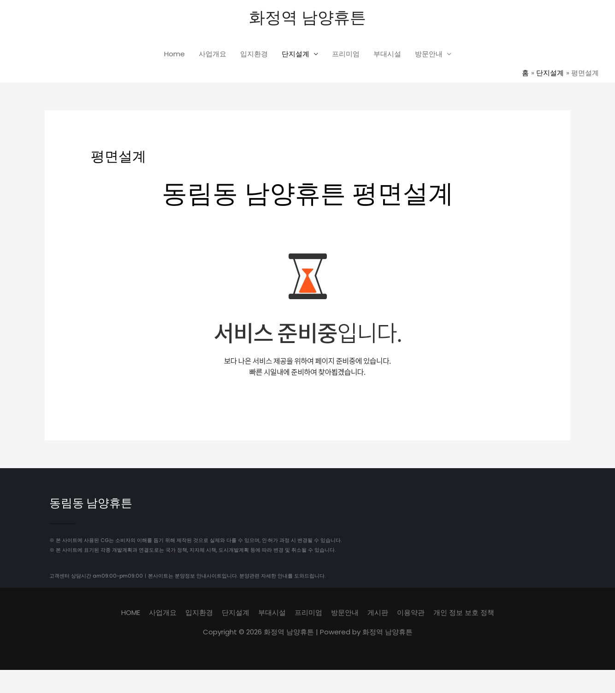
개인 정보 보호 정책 (463, 612)
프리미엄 (346, 54)
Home (174, 54)
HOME (130, 612)
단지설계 (295, 54)
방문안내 (429, 54)
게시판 (377, 612)
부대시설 (387, 54)
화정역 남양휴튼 (307, 16)
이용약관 (411, 612)
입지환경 (254, 54)
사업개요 (212, 54)
